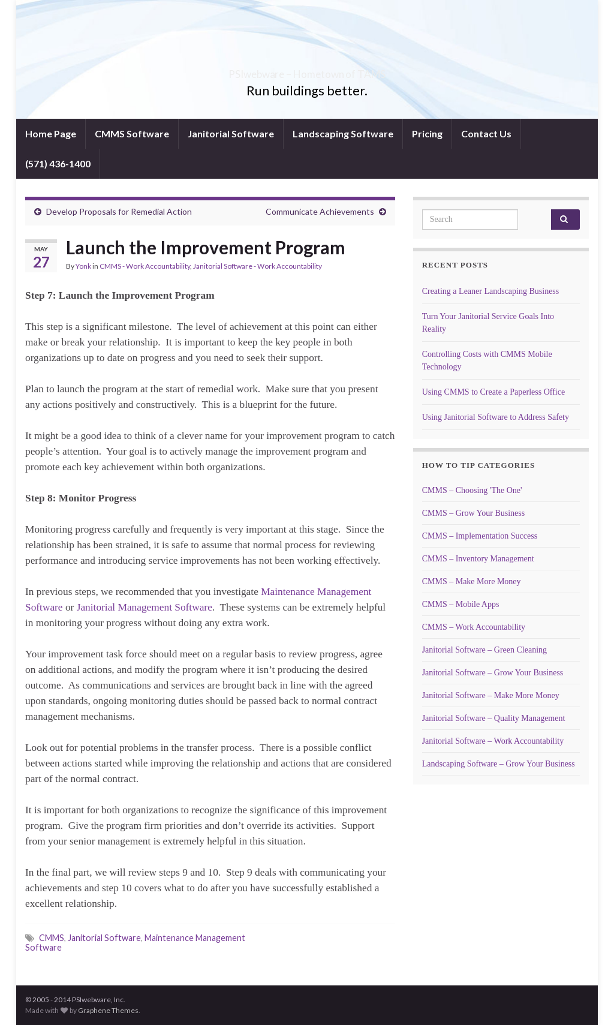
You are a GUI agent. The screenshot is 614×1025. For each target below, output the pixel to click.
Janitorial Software (231, 133)
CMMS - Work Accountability (145, 265)
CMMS (51, 938)
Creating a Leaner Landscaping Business (490, 291)
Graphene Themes (108, 1010)
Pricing (427, 133)
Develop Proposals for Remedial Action (119, 211)
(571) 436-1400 (58, 163)
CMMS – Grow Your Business (473, 513)
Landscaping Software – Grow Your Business (498, 763)
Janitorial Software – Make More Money (490, 695)
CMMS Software (132, 133)
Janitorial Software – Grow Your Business (493, 672)
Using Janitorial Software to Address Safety (495, 417)
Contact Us (486, 133)
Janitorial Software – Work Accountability (493, 741)
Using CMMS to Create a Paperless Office (493, 391)
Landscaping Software (343, 133)
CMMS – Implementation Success (480, 535)
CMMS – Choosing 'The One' (472, 490)
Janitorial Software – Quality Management (493, 718)
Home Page (50, 133)
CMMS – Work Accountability (473, 627)
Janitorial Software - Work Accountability (257, 265)
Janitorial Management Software (144, 607)
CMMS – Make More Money (471, 581)
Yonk (83, 265)
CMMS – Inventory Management (478, 558)
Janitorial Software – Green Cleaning (484, 649)
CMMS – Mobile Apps (460, 604)
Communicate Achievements (320, 211)
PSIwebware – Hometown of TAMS (307, 70)
